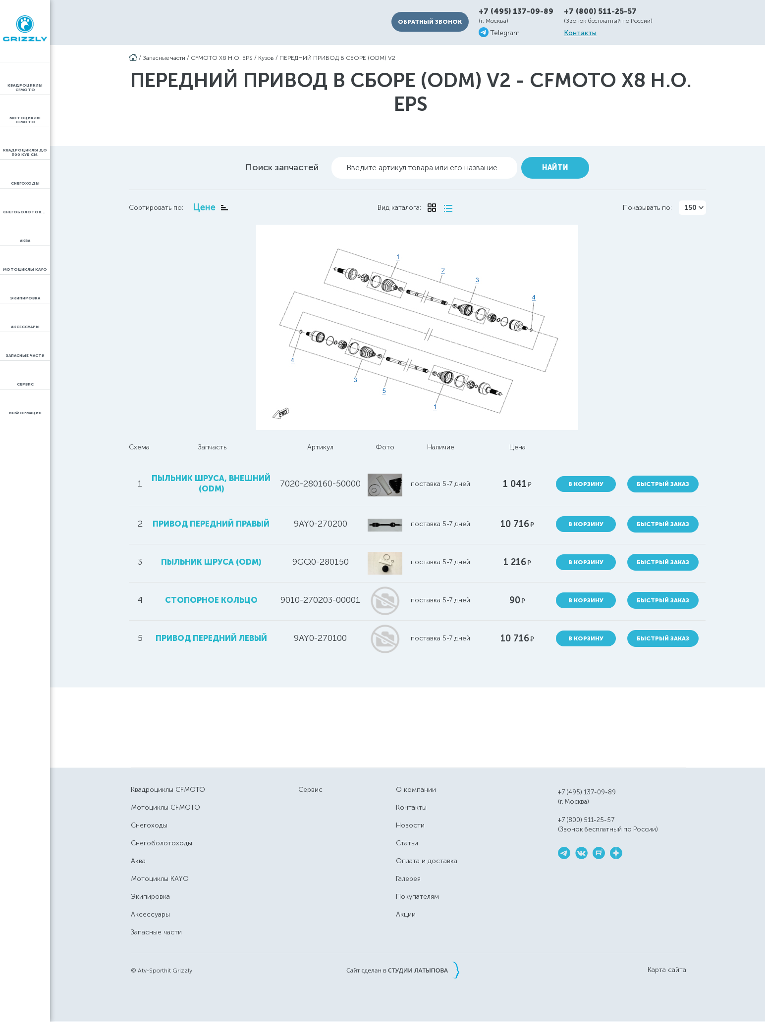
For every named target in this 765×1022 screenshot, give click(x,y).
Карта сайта (667, 970)
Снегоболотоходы (161, 843)
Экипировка (150, 896)
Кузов (266, 58)
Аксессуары (150, 914)
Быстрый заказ (663, 484)
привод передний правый (211, 524)
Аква (138, 861)
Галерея (408, 879)
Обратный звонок (430, 21)
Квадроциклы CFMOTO (168, 789)
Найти (555, 167)
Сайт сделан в (402, 970)
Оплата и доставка (426, 861)
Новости (410, 825)
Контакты (580, 33)
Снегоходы (149, 825)
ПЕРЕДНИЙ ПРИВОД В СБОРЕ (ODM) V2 (337, 58)
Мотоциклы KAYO (160, 879)
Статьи (407, 843)
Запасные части (164, 58)
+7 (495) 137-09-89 (516, 11)
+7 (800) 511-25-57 (600, 11)
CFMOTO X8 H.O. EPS (222, 58)
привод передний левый (211, 638)
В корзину (585, 484)
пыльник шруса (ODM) (211, 562)
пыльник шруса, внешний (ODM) (211, 483)
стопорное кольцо (211, 600)
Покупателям (417, 896)
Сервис (310, 789)
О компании (416, 789)
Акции (406, 914)
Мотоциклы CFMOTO (165, 807)
